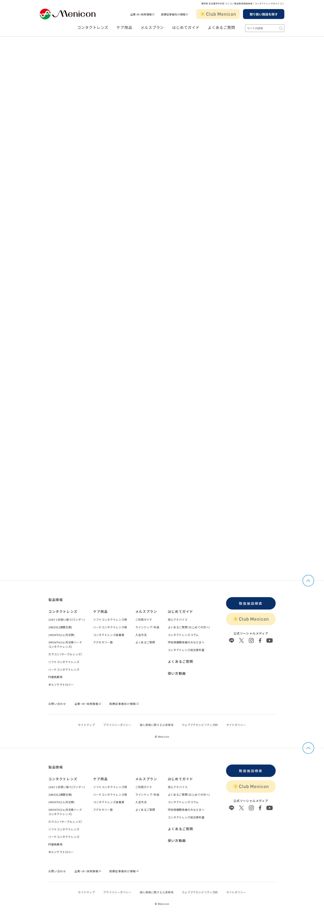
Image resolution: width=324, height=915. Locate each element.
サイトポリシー (236, 725)
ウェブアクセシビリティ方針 (200, 725)
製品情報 (55, 599)
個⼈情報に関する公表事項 (157, 725)
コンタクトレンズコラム (183, 635)
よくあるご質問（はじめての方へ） (189, 627)
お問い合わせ (57, 704)
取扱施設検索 (251, 603)
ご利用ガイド (143, 619)
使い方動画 (177, 673)
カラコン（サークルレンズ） (65, 654)
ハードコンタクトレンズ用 (110, 627)
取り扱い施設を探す (264, 14)
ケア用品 (124, 27)
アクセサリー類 (103, 642)
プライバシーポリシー (117, 725)
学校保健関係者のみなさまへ (186, 642)
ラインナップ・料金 (147, 627)
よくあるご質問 (221, 27)
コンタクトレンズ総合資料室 (186, 650)
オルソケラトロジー (61, 685)
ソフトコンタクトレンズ (63, 662)
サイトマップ (86, 725)
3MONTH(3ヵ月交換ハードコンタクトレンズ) (65, 644)
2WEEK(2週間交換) (60, 627)
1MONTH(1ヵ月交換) (61, 635)
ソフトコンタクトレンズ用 (110, 619)
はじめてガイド (185, 27)
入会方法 (141, 635)
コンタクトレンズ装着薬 (108, 635)
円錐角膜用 (55, 677)
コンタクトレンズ (92, 27)
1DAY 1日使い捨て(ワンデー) (66, 619)
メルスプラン (152, 27)
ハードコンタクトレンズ (63, 669)
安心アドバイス (178, 619)
